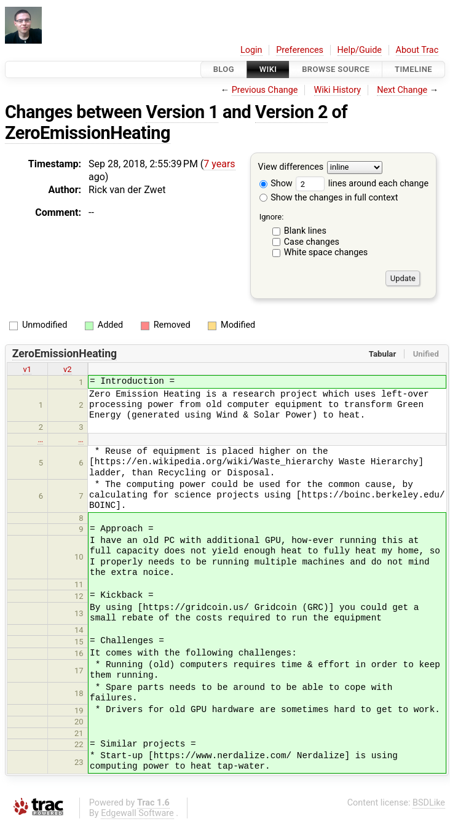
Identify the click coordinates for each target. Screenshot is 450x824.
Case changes (311, 242)
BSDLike (428, 803)
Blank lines (305, 231)
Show (276, 183)
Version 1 (182, 111)
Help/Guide (360, 50)
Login (251, 50)
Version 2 (291, 111)
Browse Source (335, 69)
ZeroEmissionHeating (87, 132)
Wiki (268, 69)
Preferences (299, 50)
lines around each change (362, 183)
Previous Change (265, 90)
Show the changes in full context (328, 197)
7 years (219, 164)
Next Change (402, 90)
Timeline (413, 69)
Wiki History (337, 90)
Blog (223, 69)
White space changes (326, 252)
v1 (27, 369)
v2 (67, 369)
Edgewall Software (137, 813)
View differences (291, 167)
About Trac (417, 50)
